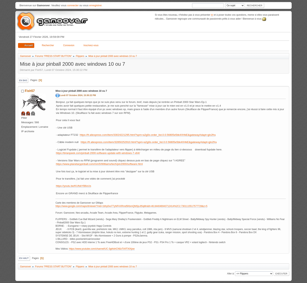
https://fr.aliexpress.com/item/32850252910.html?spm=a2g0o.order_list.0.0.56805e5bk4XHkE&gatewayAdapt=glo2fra (149, 142)
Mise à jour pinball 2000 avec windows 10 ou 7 (81, 91)
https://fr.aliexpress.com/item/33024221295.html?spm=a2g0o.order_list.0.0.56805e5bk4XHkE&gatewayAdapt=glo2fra (148, 134)
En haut (24, 258)
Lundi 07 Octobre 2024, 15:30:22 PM (78, 95)
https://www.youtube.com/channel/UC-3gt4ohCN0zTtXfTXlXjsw (102, 248)
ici (212, 14)
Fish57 (30, 91)
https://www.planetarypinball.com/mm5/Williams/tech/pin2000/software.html (99, 164)
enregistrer (95, 5)
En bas (23, 80)
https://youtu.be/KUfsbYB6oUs (73, 185)
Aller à (230, 273)
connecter (73, 5)
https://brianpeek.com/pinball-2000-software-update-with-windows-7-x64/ (98, 153)
